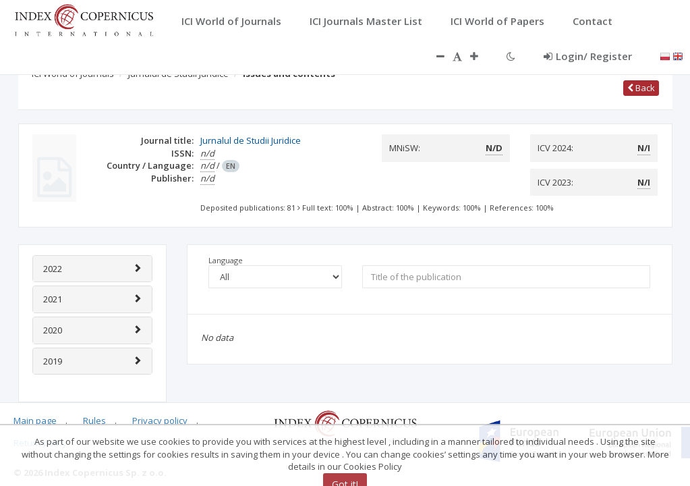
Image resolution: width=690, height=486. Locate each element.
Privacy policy (160, 420)
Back (641, 88)
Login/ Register (588, 56)
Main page (35, 420)
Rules (94, 420)
